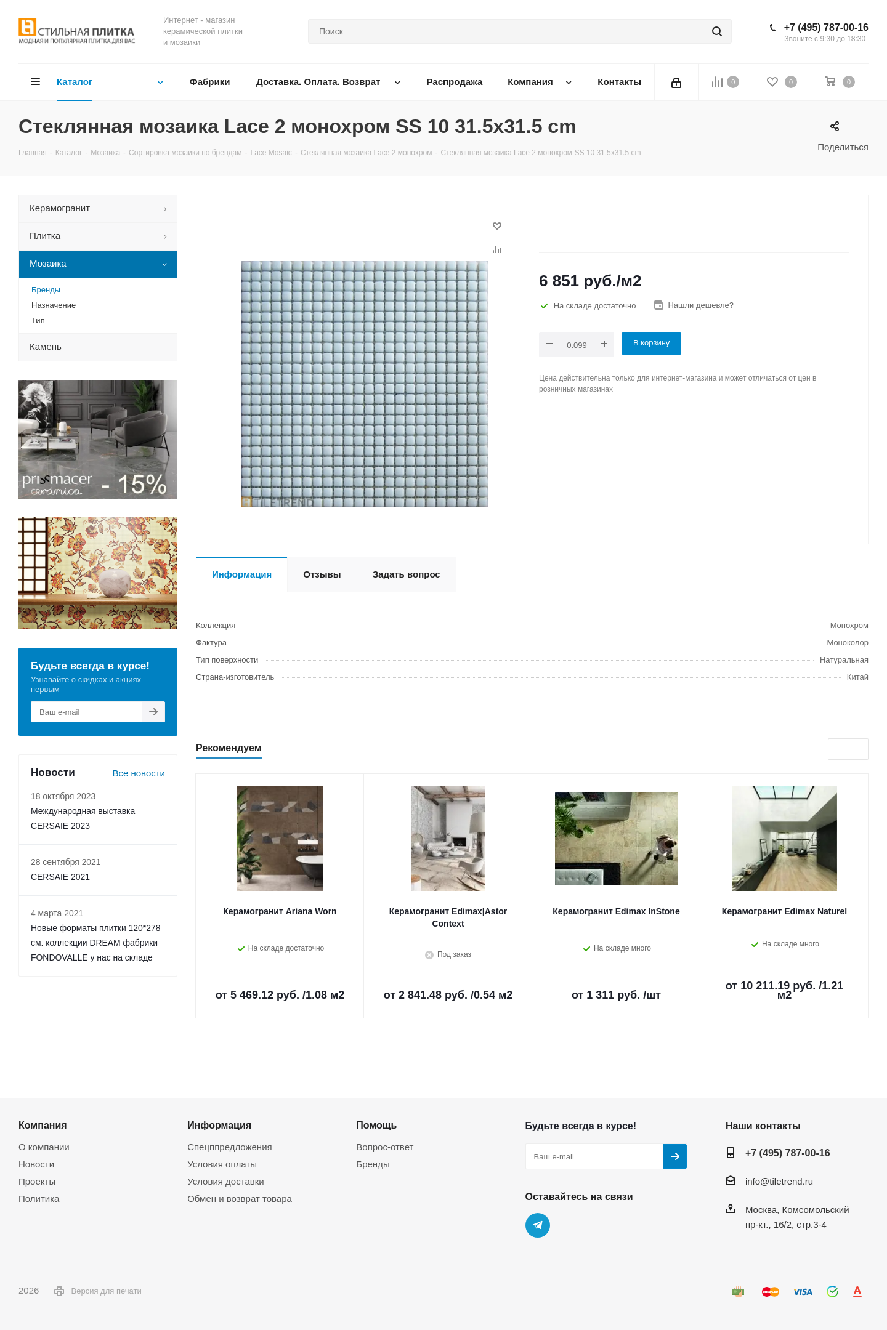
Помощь (376, 1124)
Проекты (36, 1181)
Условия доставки (225, 1181)
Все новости (138, 773)
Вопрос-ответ (384, 1147)
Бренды (372, 1164)
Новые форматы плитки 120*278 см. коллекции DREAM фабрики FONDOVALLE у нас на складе (95, 942)
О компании (44, 1147)
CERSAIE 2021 (60, 877)
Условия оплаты (222, 1164)
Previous (838, 749)
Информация (219, 1124)
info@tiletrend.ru (779, 1181)
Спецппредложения (229, 1147)
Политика (38, 1198)
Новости (36, 1164)
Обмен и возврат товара (239, 1198)
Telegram (537, 1225)
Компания (42, 1124)
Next (858, 749)
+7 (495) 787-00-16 (826, 27)
